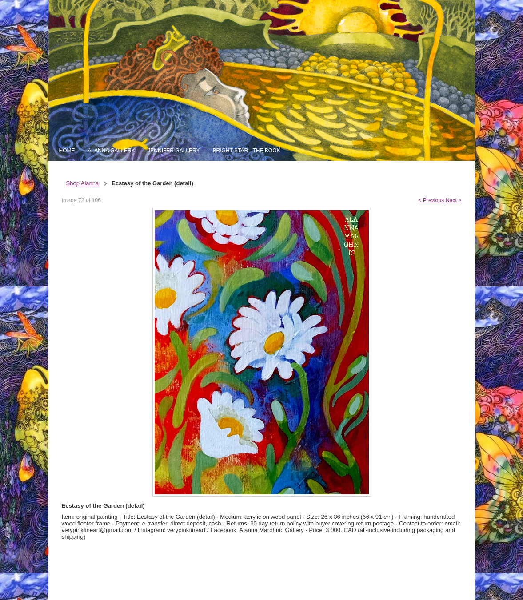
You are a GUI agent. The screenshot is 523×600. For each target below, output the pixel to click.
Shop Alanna (82, 183)
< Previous (431, 200)
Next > (454, 200)
